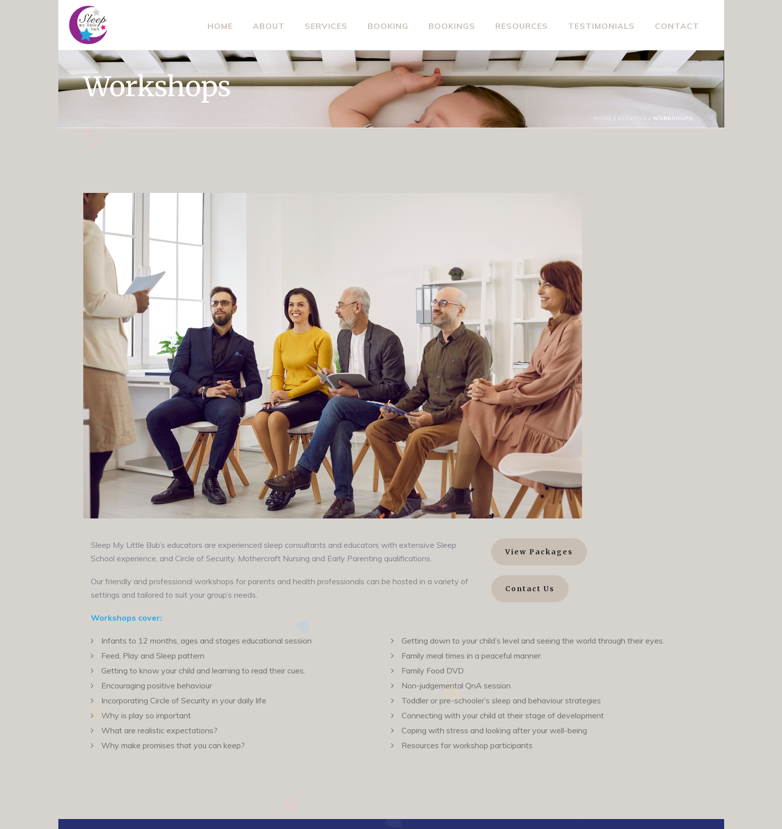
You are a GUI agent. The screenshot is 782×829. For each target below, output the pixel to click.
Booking (388, 26)
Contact (677, 26)
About (269, 26)
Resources (521, 26)
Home (220, 26)
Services (326, 26)
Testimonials (601, 26)
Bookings (451, 26)
